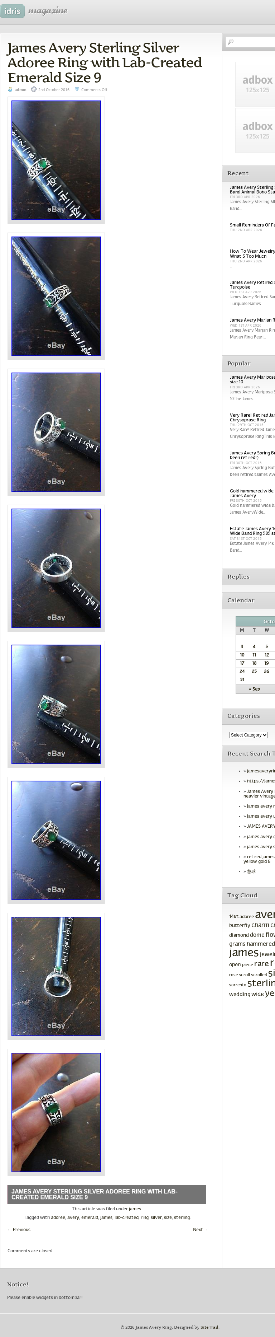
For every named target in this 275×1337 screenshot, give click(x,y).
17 (242, 664)
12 (267, 655)
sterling (182, 1218)
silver (156, 1218)
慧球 (251, 872)
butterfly (239, 926)
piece (247, 965)
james (135, 1209)
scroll (244, 975)
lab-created (127, 1218)
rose (233, 975)
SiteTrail (209, 1327)
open (235, 964)
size (168, 1218)
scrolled (259, 975)
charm (260, 926)
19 (266, 664)
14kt (233, 917)
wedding (239, 994)
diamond (239, 935)
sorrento (237, 985)
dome (257, 935)
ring (145, 1218)
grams (237, 944)
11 (254, 655)
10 (242, 655)
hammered (261, 944)
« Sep (254, 689)
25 (254, 672)
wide (257, 994)
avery (73, 1218)
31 (242, 680)
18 (254, 664)
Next (200, 1230)
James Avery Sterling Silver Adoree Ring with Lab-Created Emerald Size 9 (105, 62)
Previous (19, 1230)
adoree (58, 1218)
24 (242, 672)
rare (261, 964)
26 (266, 672)
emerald (89, 1218)
